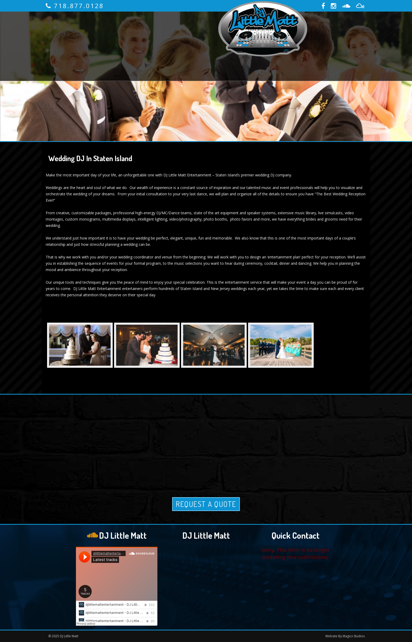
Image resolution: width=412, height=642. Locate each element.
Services (148, 29)
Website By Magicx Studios (345, 636)
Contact (236, 63)
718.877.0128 (79, 5)
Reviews (189, 29)
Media (171, 63)
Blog (201, 63)
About (111, 29)
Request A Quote (206, 504)
